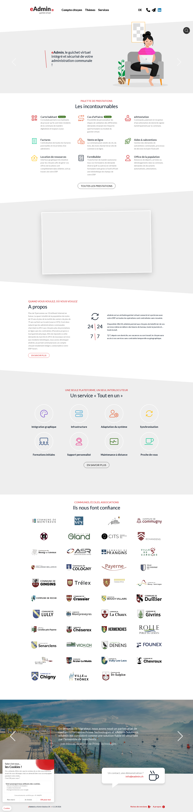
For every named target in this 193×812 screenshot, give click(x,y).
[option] (96, 737)
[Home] (45, 10)
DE (140, 10)
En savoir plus (38, 355)
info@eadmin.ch (134, 776)
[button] (14, 46)
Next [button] (179, 737)
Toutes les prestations (96, 185)
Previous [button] (13, 737)
